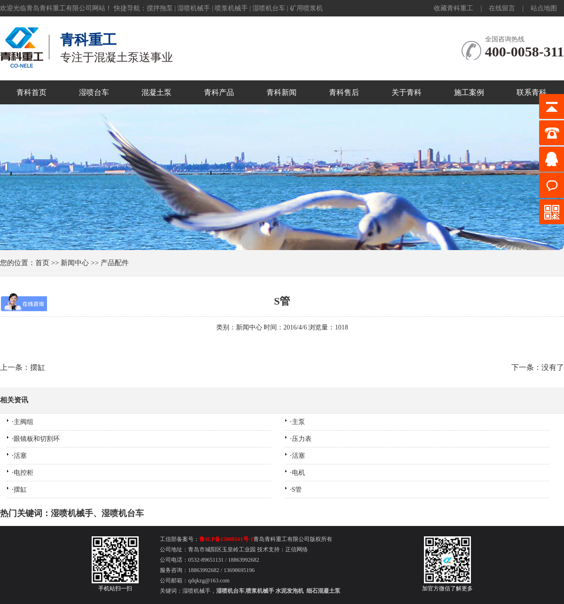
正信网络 (296, 549)
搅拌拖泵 (160, 8)
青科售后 (344, 92)
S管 (282, 301)
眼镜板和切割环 (37, 438)
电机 (298, 472)
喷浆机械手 (231, 8)
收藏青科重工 (453, 8)
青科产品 (219, 92)
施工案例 (469, 92)
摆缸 (20, 489)
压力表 (302, 438)
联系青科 (532, 92)
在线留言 (502, 8)
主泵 (298, 421)
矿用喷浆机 (306, 8)
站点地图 (544, 8)
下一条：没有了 (537, 367)
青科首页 (31, 92)
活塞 (20, 455)
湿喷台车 (94, 92)
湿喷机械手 (193, 8)
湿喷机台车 (268, 8)
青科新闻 (281, 92)
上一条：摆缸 (22, 367)
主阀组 (23, 421)
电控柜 (23, 472)
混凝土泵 (156, 92)
